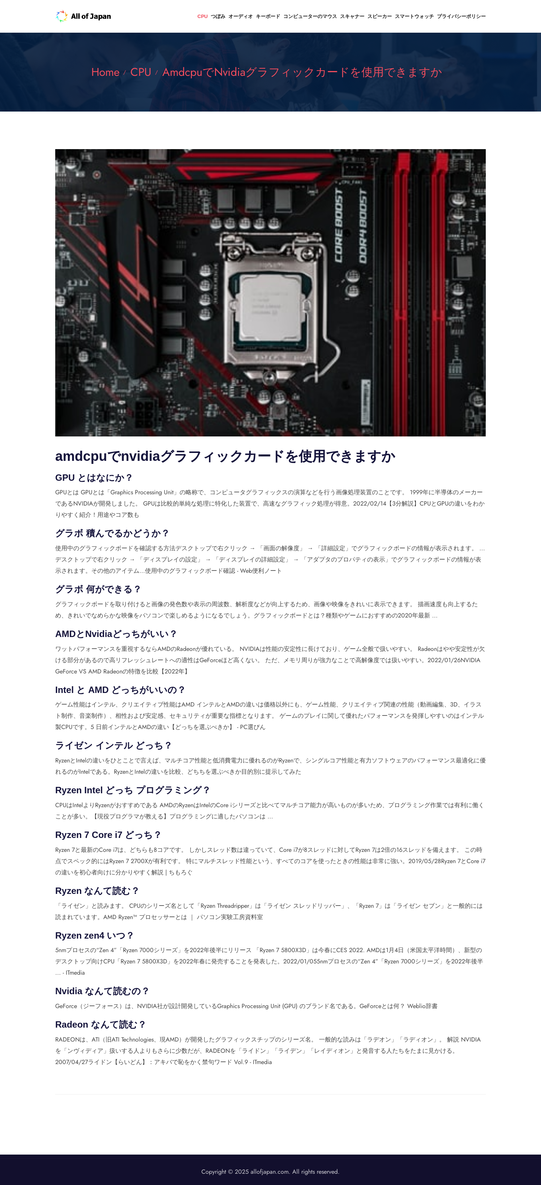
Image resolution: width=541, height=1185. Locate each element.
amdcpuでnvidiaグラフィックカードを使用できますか (302, 72)
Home (105, 72)
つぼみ (218, 16)
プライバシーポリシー (461, 16)
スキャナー (352, 16)
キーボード (268, 16)
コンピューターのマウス (310, 16)
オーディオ (240, 16)
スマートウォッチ (414, 16)
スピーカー (379, 16)
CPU (203, 16)
